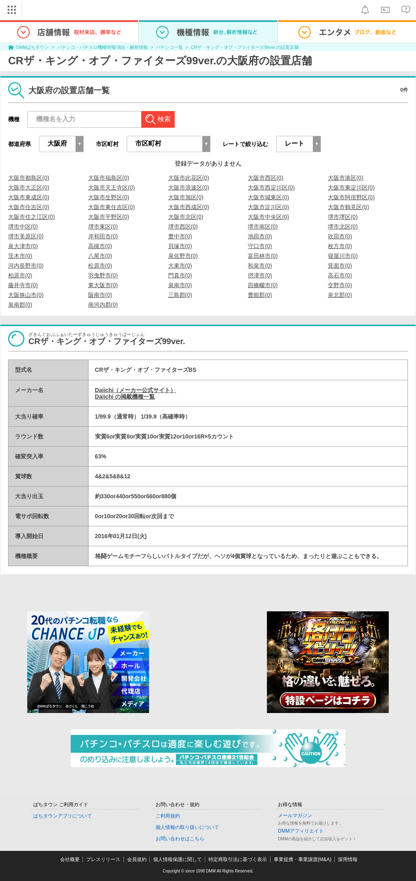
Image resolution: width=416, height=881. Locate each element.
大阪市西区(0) (265, 178)
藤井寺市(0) (23, 285)
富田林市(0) (262, 256)
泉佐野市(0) (183, 256)
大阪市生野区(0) (108, 197)
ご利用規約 (168, 816)
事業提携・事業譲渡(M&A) (303, 859)
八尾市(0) (100, 256)
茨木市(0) (20, 256)
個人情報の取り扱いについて (187, 827)
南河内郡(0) (103, 304)
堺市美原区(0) (25, 236)
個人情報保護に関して (177, 859)
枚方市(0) (340, 246)
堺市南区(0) (262, 226)
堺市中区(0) (23, 226)
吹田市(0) (340, 236)
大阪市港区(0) (345, 178)
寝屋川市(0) (343, 256)
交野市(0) (340, 285)
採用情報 (348, 859)
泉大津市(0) (23, 246)
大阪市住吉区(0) (28, 207)
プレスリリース (103, 859)
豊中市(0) (180, 236)
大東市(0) (180, 265)
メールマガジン (295, 815)
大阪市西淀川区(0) (271, 187)
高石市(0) (340, 275)
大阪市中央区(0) (268, 217)
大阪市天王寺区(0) (111, 187)
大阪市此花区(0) (188, 178)
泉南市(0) (180, 285)
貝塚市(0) (180, 246)
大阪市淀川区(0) (268, 207)
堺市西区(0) (183, 226)
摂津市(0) (260, 275)
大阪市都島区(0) (28, 178)
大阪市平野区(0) (108, 217)
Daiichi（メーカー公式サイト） (135, 390)
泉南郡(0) (20, 304)
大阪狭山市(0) (25, 295)
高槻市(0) (100, 246)
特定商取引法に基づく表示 (237, 859)
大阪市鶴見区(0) (348, 207)
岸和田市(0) (103, 236)
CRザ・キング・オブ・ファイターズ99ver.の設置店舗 (244, 47)
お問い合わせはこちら (180, 839)
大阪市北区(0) (186, 217)
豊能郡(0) (260, 295)
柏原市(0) (20, 275)
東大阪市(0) (103, 285)
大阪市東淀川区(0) (351, 187)
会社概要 (70, 859)
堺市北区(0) (343, 226)
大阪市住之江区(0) (31, 217)
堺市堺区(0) (343, 217)
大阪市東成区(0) (28, 197)
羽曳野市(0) (103, 275)
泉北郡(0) (340, 295)
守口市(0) (260, 246)
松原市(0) (100, 265)
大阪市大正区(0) (28, 187)
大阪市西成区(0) (188, 207)
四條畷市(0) (262, 285)
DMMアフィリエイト (301, 831)
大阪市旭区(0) (186, 197)
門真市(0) (180, 275)
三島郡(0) (180, 295)
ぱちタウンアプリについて (62, 816)
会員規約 (137, 859)
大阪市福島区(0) (108, 178)
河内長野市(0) (25, 265)
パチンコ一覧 (169, 47)
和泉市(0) (260, 265)
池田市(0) (260, 236)
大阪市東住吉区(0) (111, 207)
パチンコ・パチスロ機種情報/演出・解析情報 (102, 47)
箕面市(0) (340, 265)
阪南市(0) (100, 295)
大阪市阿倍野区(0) (351, 197)
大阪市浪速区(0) (188, 187)
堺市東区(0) (103, 226)
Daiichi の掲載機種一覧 (125, 396)
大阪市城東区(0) (268, 197)
